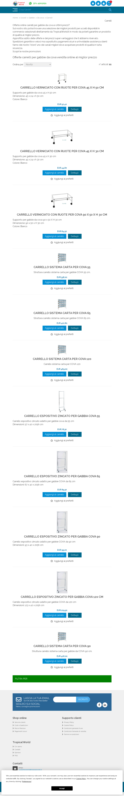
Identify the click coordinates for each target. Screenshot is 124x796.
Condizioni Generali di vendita (75, 732)
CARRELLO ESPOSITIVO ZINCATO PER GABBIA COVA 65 (62, 476)
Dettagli (75, 109)
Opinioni (18, 753)
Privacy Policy (69, 723)
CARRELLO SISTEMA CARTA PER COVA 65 (62, 313)
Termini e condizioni (71, 735)
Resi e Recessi (20, 729)
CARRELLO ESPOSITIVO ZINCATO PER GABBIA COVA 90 (62, 537)
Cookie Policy (69, 726)
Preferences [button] (26, 781)
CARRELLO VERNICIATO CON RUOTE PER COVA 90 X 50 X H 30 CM (62, 215)
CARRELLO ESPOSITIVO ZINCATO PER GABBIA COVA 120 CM (62, 597)
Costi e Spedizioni (21, 726)
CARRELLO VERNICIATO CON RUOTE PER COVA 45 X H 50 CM (62, 87)
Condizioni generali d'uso (73, 729)
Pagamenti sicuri (21, 732)
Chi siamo (18, 747)
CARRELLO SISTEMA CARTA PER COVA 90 (62, 646)
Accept (62, 788)
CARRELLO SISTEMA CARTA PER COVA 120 (62, 359)
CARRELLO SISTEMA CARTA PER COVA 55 (62, 267)
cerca (110, 10)
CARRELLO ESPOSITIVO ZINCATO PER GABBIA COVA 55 (62, 416)
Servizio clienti (20, 723)
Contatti (17, 750)
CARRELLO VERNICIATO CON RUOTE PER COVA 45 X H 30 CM (62, 151)
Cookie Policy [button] (81, 779)
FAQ (16, 756)
